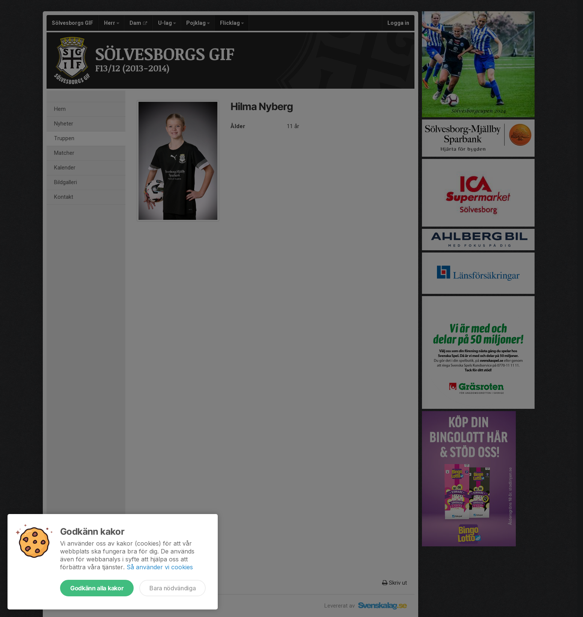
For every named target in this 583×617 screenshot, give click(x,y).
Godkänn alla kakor (97, 588)
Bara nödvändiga (172, 588)
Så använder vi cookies (160, 567)
